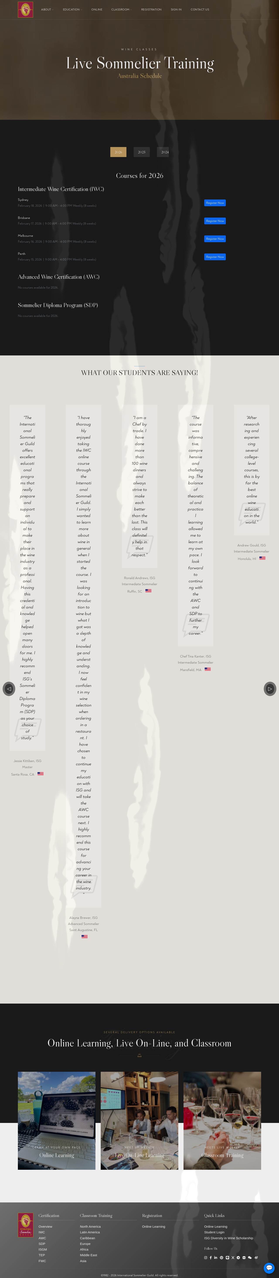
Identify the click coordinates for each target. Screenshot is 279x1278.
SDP (42, 1244)
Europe (85, 1244)
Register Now (215, 203)
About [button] (47, 9)
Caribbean (87, 1238)
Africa (84, 1249)
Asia (83, 1261)
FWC (42, 1261)
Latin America (90, 1232)
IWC (42, 1232)
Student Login (214, 1232)
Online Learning (153, 1226)
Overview (45, 1226)
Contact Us (200, 9)
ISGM (43, 1249)
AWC (42, 1238)
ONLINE (96, 9)
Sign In (176, 9)
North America (90, 1226)
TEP (42, 1255)
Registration (151, 9)
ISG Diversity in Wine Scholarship (228, 1238)
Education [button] (72, 9)
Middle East (88, 1255)
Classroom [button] (121, 9)
